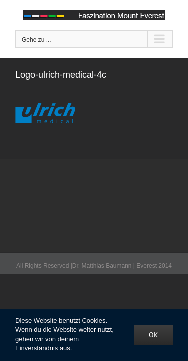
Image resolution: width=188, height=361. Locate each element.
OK (153, 334)
